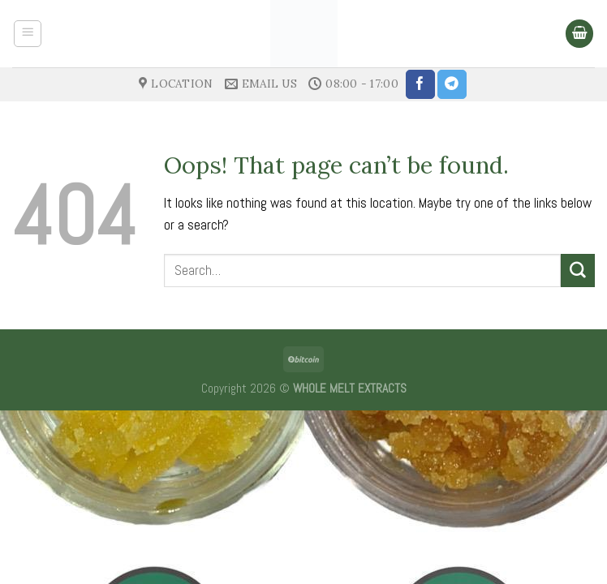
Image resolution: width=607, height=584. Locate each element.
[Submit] (578, 270)
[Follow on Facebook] (420, 84)
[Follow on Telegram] (452, 84)
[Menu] (28, 34)
